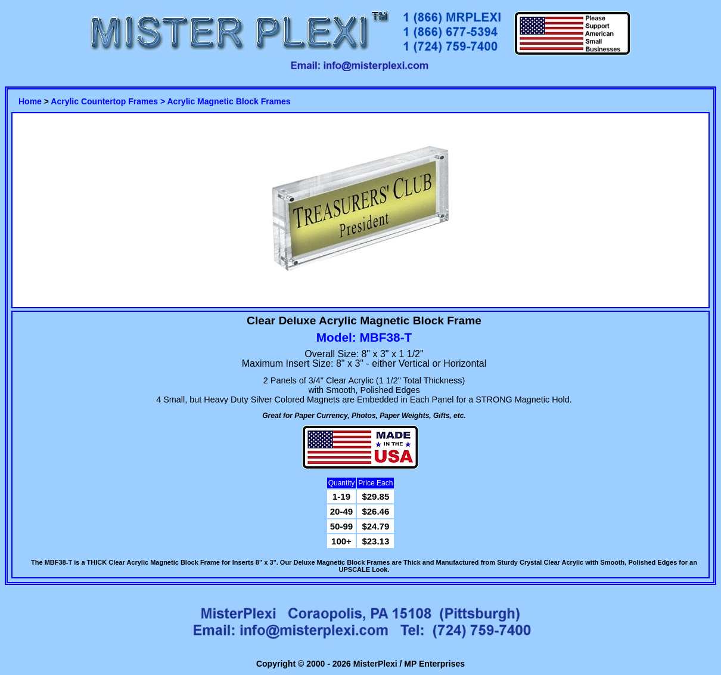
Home (30, 101)
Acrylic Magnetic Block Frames (229, 101)
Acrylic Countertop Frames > (109, 101)
